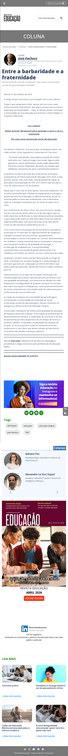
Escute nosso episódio (15, 356)
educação (28, 426)
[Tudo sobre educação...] (46, 18)
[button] (10, 492)
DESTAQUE (11, 426)
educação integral (46, 426)
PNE (27, 432)
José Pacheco (12, 432)
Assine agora (34, 598)
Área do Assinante (56, 3)
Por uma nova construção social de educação (34, 139)
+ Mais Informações (11, 696)
